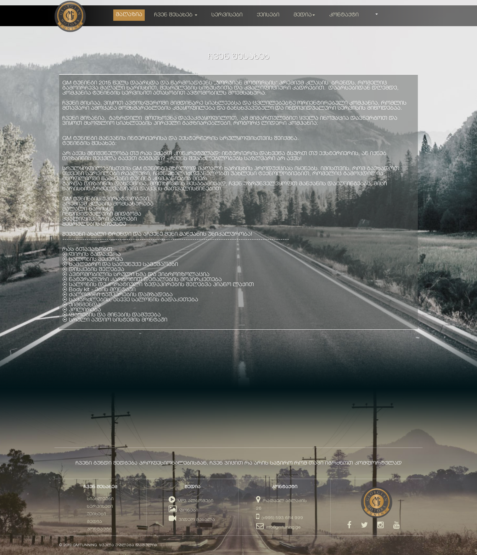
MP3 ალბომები (191, 501)
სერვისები (227, 15)
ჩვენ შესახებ (175, 15)
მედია (304, 15)
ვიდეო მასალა (192, 520)
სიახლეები (100, 499)
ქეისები (268, 15)
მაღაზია (129, 15)
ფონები (183, 511)
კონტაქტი (344, 15)
